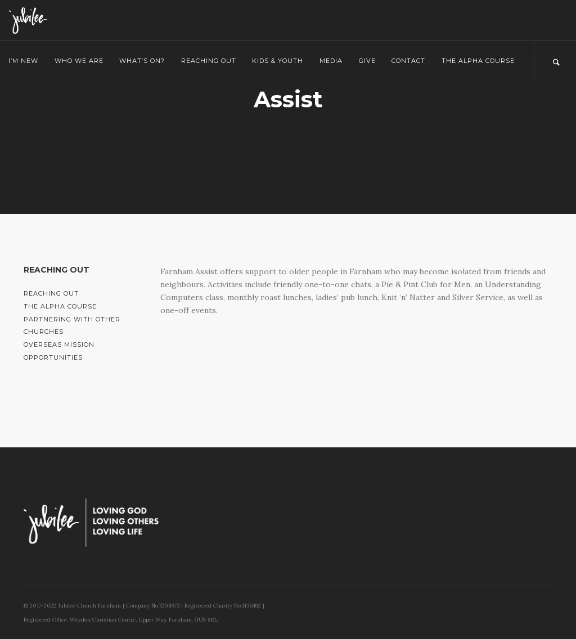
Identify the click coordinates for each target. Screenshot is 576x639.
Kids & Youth (277, 61)
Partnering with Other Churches (72, 325)
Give (367, 61)
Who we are (79, 61)
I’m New (23, 61)
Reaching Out (208, 61)
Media (331, 61)
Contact (408, 61)
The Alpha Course (478, 61)
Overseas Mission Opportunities (59, 351)
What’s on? (142, 61)
